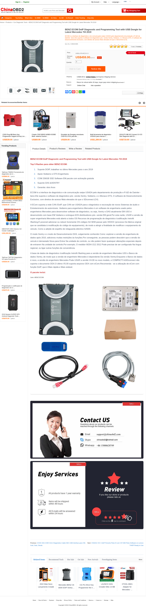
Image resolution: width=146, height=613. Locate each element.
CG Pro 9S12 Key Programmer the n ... (87, 586)
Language (115, 2)
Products (9, 22)
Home (3, 18)
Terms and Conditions (80, 600)
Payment (51, 600)
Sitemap (106, 600)
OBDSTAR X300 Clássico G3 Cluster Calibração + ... (12, 230)
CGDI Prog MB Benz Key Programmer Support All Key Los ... (14, 135)
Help (105, 2)
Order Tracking (80, 18)
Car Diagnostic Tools (20, 22)
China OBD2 (19, 11)
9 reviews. (139, 46)
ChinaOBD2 (72, 605)
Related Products (92, 149)
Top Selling (19, 18)
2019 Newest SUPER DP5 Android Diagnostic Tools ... (11, 315)
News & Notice (42, 600)
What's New (28, 18)
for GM (61, 18)
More (140, 559)
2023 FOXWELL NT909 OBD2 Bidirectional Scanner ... (12, 201)
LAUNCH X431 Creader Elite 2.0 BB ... (107, 587)
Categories (8, 18)
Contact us (98, 600)
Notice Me (96, 69)
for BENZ (46, 18)
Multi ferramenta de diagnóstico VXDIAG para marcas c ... (100, 135)
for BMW (37, 18)
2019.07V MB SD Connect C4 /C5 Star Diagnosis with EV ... (130, 135)
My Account (95, 2)
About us (90, 600)
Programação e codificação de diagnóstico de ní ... (12, 287)
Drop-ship (90, 18)
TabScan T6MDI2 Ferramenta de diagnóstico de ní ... (13, 173)
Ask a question (96, 85)
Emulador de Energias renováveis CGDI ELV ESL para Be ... (72, 135)
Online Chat (81, 85)
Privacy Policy (68, 600)
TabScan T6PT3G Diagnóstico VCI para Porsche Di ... (12, 258)
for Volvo (54, 18)
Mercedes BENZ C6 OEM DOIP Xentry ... (66, 586)
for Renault (69, 18)
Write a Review (75, 149)
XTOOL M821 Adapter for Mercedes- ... (127, 587)
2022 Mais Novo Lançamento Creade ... (46, 587)
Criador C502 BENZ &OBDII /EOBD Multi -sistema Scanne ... (44, 135)
